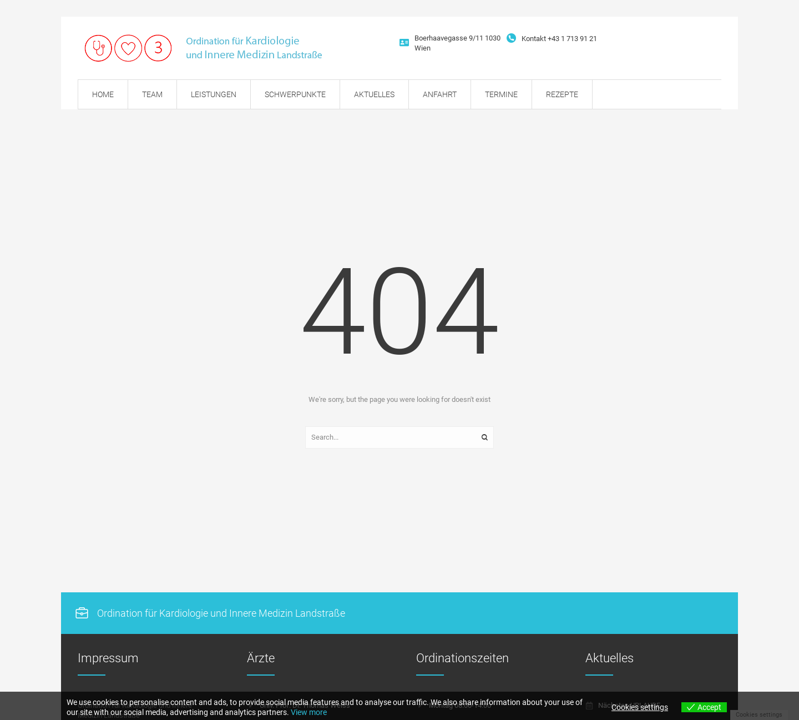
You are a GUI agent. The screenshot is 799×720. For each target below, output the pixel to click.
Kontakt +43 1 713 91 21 (559, 38)
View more (309, 712)
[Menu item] (103, 94)
